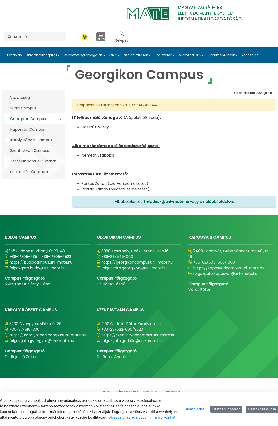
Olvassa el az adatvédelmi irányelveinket (141, 417)
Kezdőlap (14, 55)
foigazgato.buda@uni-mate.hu (37, 268)
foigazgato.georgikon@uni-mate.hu (134, 268)
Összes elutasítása (262, 409)
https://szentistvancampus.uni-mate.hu (138, 335)
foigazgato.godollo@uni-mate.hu (131, 340)
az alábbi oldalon (216, 201)
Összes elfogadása (226, 409)
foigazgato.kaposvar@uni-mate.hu (225, 273)
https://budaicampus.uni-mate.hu (40, 262)
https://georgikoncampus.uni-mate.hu (137, 262)
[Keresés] (40, 36)
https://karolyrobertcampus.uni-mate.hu (47, 335)
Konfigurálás (195, 409)
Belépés (121, 37)
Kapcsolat (250, 55)
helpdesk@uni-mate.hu (166, 201)
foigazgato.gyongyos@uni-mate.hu (41, 340)
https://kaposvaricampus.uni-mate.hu (228, 268)
